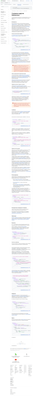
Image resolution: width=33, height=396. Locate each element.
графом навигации (21, 271)
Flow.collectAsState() (16, 182)
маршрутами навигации (15, 271)
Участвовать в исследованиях (12, 385)
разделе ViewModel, (24, 226)
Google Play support (11, 383)
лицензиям (25, 348)
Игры (15, 366)
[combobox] (15, 0)
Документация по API (30, 372)
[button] (4, 9)
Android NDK (29, 375)
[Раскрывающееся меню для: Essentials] (11, 1)
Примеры (14, 4)
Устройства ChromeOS (20, 370)
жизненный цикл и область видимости (19, 162)
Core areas (6, 2)
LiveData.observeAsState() (19, 179)
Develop (2, 2)
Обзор (1, 4)
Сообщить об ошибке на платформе (11, 379)
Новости (11, 372)
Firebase (11, 391)
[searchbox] (5, 6)
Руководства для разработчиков (30, 371)
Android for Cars (21, 371)
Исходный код (12, 371)
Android (11, 389)
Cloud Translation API (26, 8)
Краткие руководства (26, 4)
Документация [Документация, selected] (19, 4)
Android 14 (25, 367)
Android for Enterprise (11, 369)
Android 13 (25, 368)
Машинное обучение (16, 367)
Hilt (19, 164)
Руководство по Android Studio (30, 368)
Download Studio (29, 374)
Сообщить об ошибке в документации (12, 381)
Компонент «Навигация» (15, 217)
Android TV (20, 372)
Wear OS (20, 368)
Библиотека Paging (14, 295)
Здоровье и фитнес (16, 369)
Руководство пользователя (7, 4)
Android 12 (25, 369)
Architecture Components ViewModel (25, 111)
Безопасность (11, 370)
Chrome (11, 390)
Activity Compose (27, 26)
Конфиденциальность (16, 372)
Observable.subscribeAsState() (19, 184)
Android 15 (25, 366)
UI (9, 2)
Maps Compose (24, 319)
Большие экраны (20, 367)
